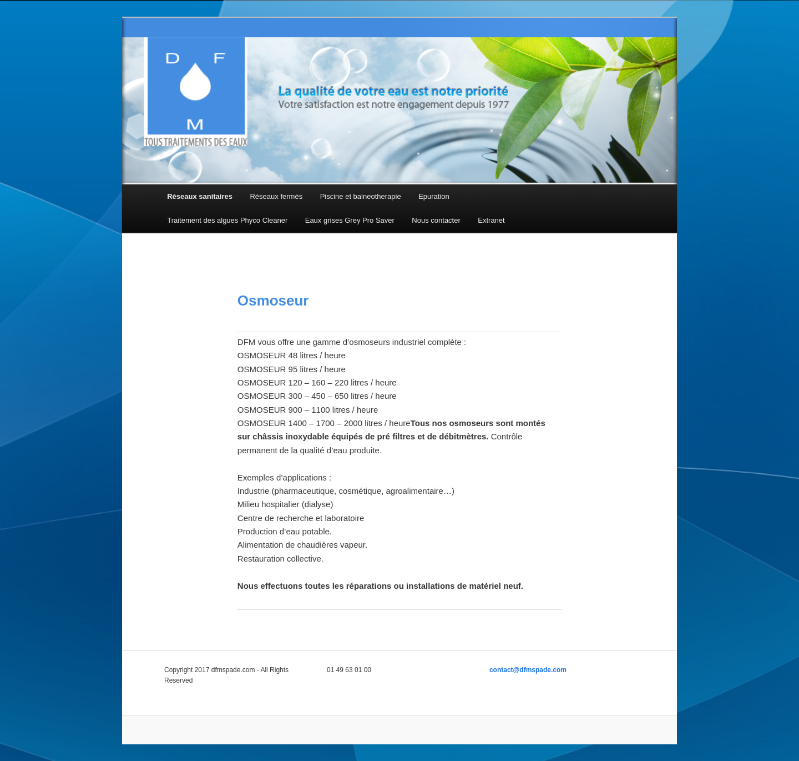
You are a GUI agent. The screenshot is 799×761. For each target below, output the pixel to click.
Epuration (433, 196)
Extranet (491, 220)
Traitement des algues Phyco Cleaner (227, 220)
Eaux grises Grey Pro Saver (350, 220)
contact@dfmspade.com (528, 670)
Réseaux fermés (276, 196)
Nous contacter (436, 220)
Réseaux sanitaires (199, 196)
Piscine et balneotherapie (360, 196)
